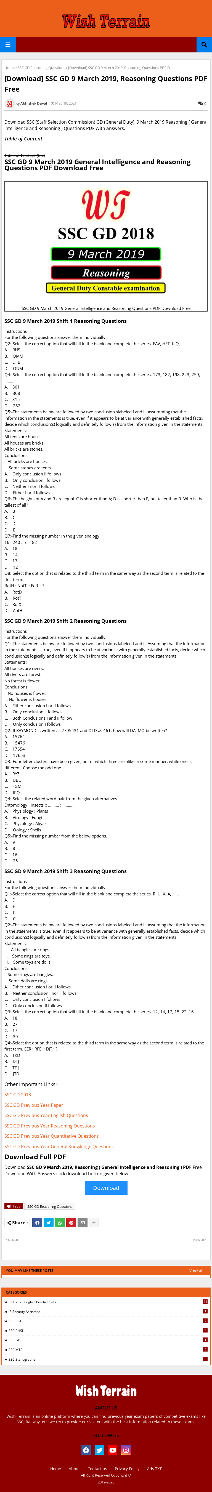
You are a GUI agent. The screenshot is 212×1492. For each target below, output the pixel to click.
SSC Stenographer (108, 1359)
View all (196, 1270)
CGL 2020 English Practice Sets (108, 1301)
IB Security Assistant (108, 1311)
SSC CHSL (108, 1330)
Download (106, 1188)
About (74, 1468)
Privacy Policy (127, 1468)
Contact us (97, 1468)
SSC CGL (108, 1320)
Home (9, 67)
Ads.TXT (154, 1468)
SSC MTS (108, 1349)
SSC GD (108, 1339)
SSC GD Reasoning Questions (41, 67)
